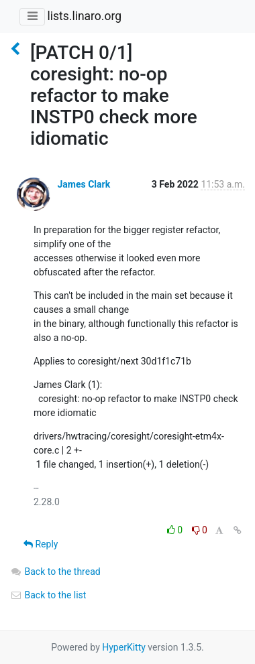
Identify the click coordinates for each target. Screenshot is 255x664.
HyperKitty (124, 647)
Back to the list (48, 595)
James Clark (83, 184)
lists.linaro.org (84, 16)
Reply (40, 544)
